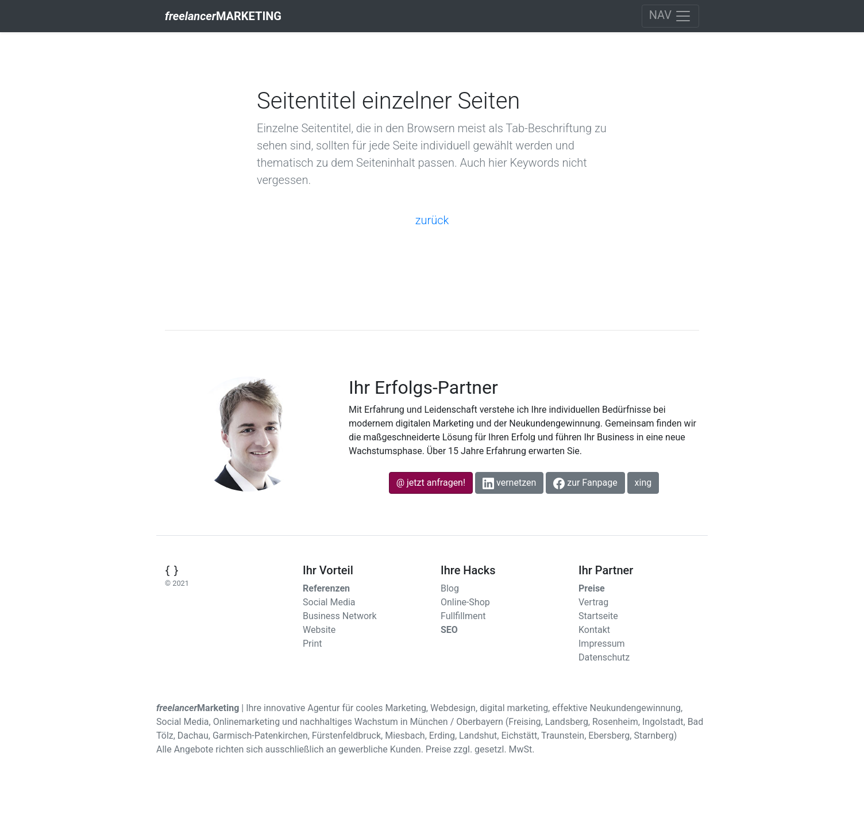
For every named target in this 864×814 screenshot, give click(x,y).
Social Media (329, 602)
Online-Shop (465, 602)
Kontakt (594, 629)
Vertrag (593, 602)
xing (643, 482)
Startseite (598, 615)
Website (319, 629)
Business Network (340, 615)
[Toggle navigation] (670, 16)
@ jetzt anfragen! (430, 482)
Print (312, 643)
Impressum (601, 643)
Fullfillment (463, 615)
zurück (432, 220)
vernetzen (509, 483)
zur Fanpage (585, 483)
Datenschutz (604, 657)
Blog (450, 588)
